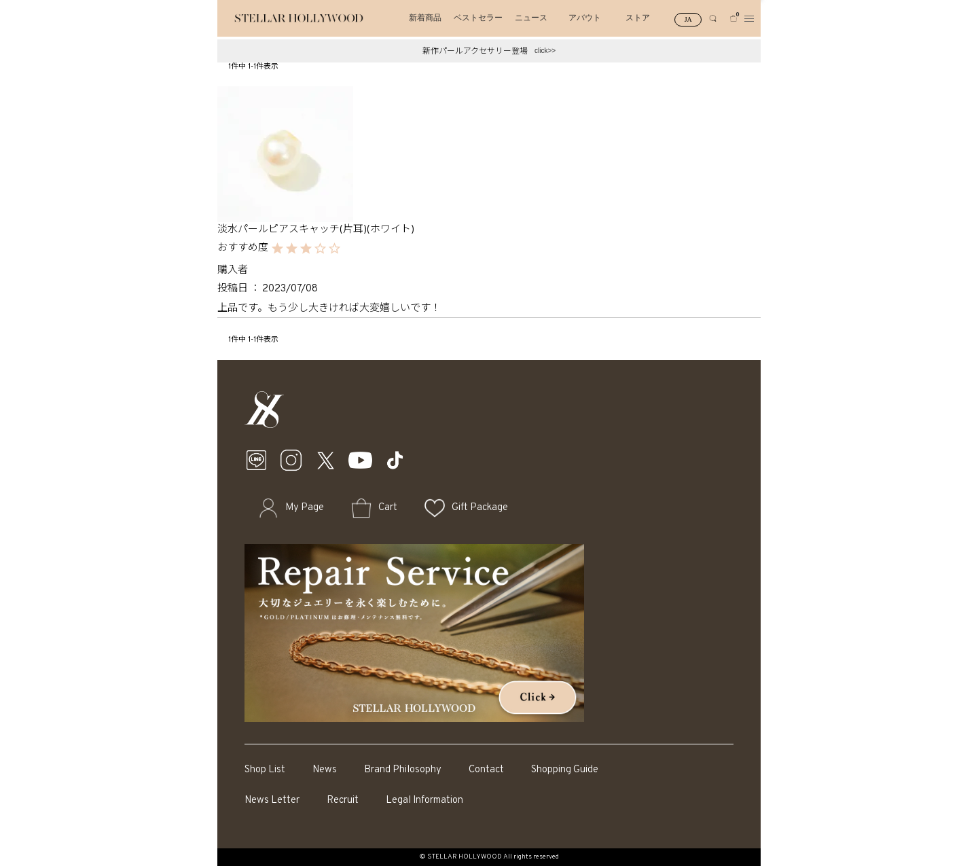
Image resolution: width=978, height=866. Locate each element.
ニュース (531, 17)
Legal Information (424, 800)
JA (688, 19)
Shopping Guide (564, 769)
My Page (304, 507)
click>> (545, 50)
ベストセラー (478, 17)
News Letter (272, 800)
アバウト (584, 17)
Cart (387, 507)
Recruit (343, 800)
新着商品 (425, 17)
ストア (638, 17)
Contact (486, 769)
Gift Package (480, 507)
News (324, 769)
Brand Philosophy (402, 769)
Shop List (264, 769)
